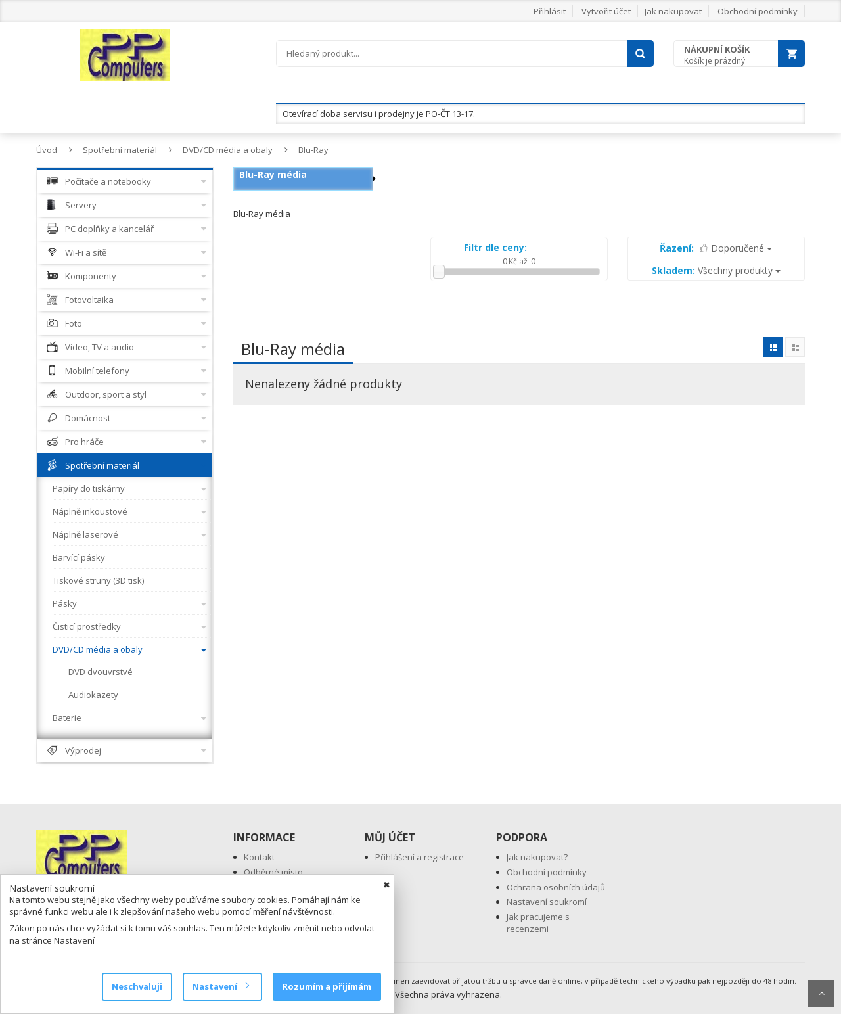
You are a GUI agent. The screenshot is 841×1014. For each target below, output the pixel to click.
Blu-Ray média (273, 174)
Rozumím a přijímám (327, 986)
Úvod (46, 150)
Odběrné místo (273, 872)
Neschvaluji (137, 986)
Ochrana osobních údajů (556, 887)
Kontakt (259, 857)
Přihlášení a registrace (419, 857)
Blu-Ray (313, 150)
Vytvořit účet (606, 11)
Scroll (821, 993)
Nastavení (220, 986)
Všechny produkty (716, 270)
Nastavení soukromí (547, 902)
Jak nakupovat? (537, 857)
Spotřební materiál (120, 150)
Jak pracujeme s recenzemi (538, 923)
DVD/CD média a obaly (228, 150)
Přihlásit (550, 11)
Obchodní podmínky (757, 11)
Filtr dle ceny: (495, 247)
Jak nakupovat (673, 11)
